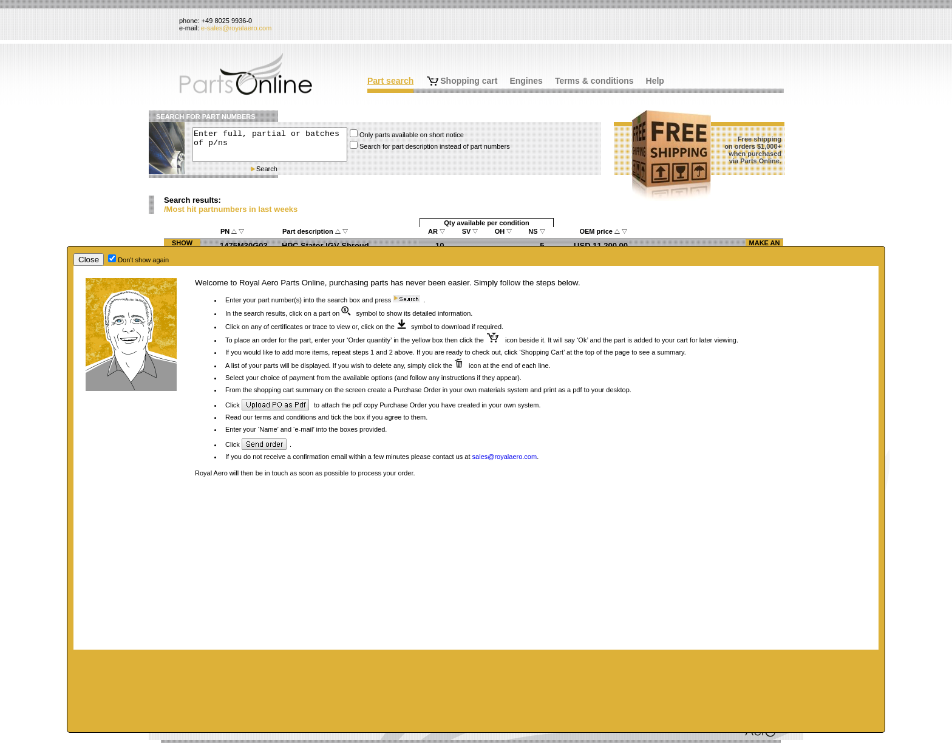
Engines (525, 81)
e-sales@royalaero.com (236, 28)
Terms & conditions (594, 81)
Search (266, 168)
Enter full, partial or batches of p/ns (269, 144)
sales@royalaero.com (504, 456)
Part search (390, 81)
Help (655, 81)
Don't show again (143, 260)
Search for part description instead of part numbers (434, 146)
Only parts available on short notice (411, 134)
